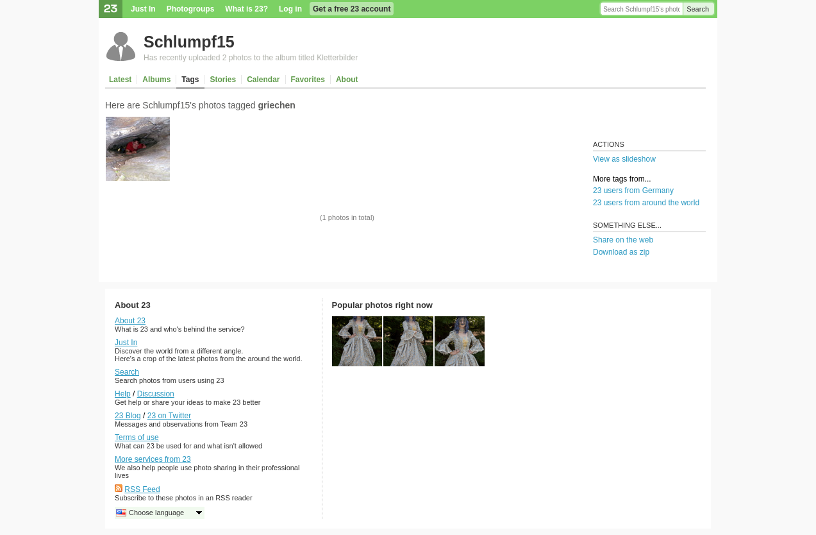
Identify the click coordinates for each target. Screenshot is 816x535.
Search (698, 9)
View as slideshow (624, 159)
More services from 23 (153, 459)
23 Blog (128, 415)
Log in (290, 8)
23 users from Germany (633, 190)
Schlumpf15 (189, 42)
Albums (156, 79)
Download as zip (621, 252)
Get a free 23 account (351, 8)
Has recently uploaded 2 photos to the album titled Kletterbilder (251, 57)
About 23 (130, 320)
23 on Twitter (169, 415)
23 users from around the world (646, 202)
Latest (120, 79)
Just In (143, 8)
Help (123, 393)
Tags (190, 79)
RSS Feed (142, 489)
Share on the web (623, 239)
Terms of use (137, 437)
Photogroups (191, 8)
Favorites (308, 79)
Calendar (263, 79)
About (347, 79)
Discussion (155, 393)
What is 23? (246, 8)
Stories (223, 79)
